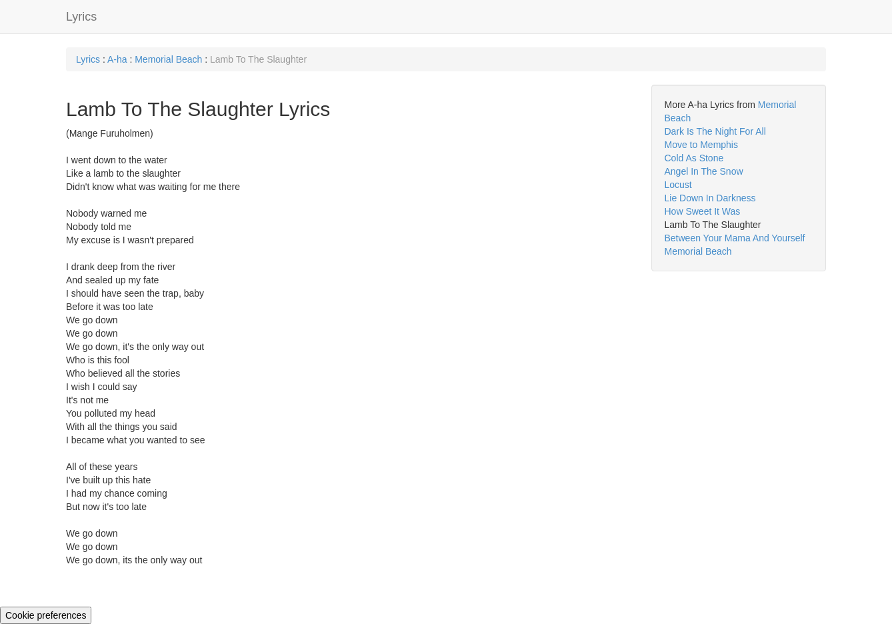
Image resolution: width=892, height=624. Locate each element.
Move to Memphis (701, 144)
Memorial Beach (168, 59)
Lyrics (81, 16)
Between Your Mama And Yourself (735, 238)
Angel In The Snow (704, 171)
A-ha (117, 59)
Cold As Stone (694, 158)
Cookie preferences (45, 615)
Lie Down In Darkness (710, 198)
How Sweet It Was (703, 211)
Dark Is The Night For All (715, 131)
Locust (678, 184)
